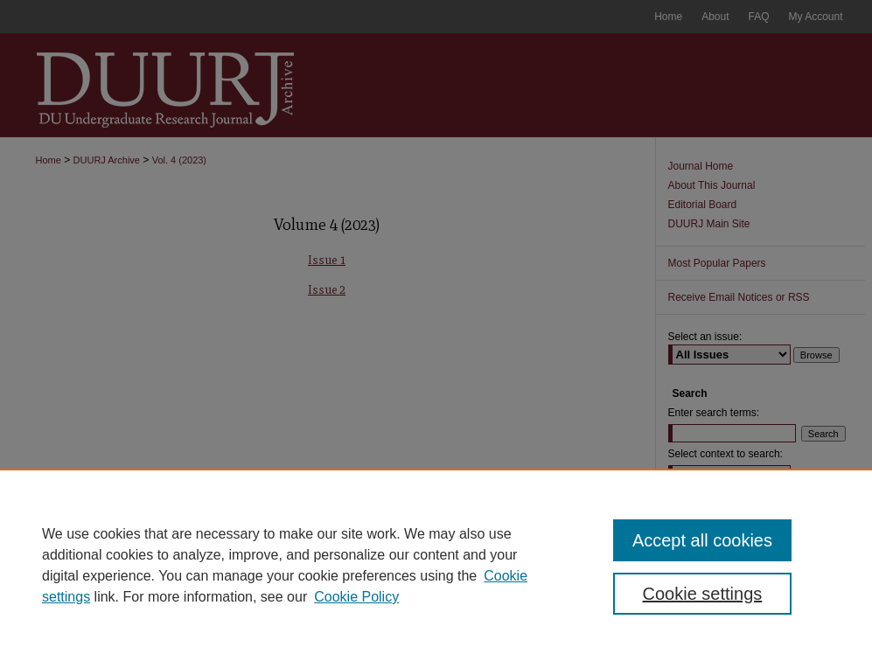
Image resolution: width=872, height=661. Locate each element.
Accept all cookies (702, 540)
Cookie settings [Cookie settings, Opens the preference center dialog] (703, 593)
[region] (436, 565)
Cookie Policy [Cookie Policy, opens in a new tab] (356, 596)
